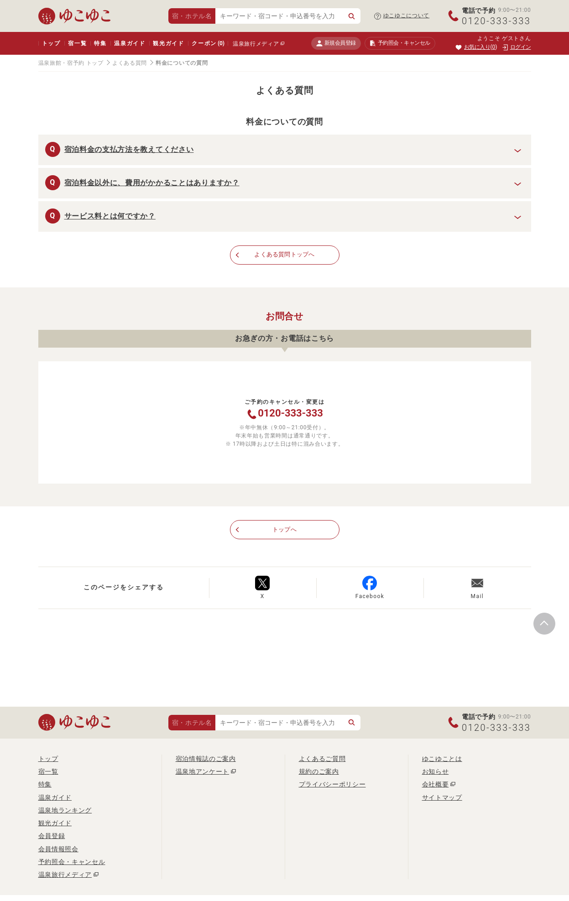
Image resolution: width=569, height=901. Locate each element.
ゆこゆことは (442, 759)
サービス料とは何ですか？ (110, 216)
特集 (100, 43)
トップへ (284, 530)
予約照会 (400, 43)
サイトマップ (442, 798)
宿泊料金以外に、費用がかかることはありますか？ (152, 182)
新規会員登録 (336, 43)
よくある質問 (129, 63)
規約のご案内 (319, 772)
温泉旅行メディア (256, 44)
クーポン (208, 43)
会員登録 (51, 836)
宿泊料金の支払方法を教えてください (129, 149)
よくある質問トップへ (284, 255)
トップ (51, 43)
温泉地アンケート (203, 772)
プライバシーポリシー (332, 785)
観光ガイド (168, 43)
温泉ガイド (130, 43)
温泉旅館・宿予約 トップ (71, 63)
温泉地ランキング (65, 810)
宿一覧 (77, 43)
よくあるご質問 (322, 759)
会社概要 (435, 785)
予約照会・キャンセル (71, 862)
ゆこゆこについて (406, 15)
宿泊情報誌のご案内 (206, 759)
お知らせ (435, 772)
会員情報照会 (58, 849)
